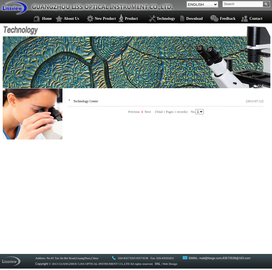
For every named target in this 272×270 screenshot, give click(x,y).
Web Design (170, 263)
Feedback (228, 19)
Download (194, 19)
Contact (255, 19)
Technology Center (85, 101)
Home (47, 19)
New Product (105, 19)
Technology (166, 19)
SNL (157, 263)
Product (131, 19)
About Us (71, 19)
